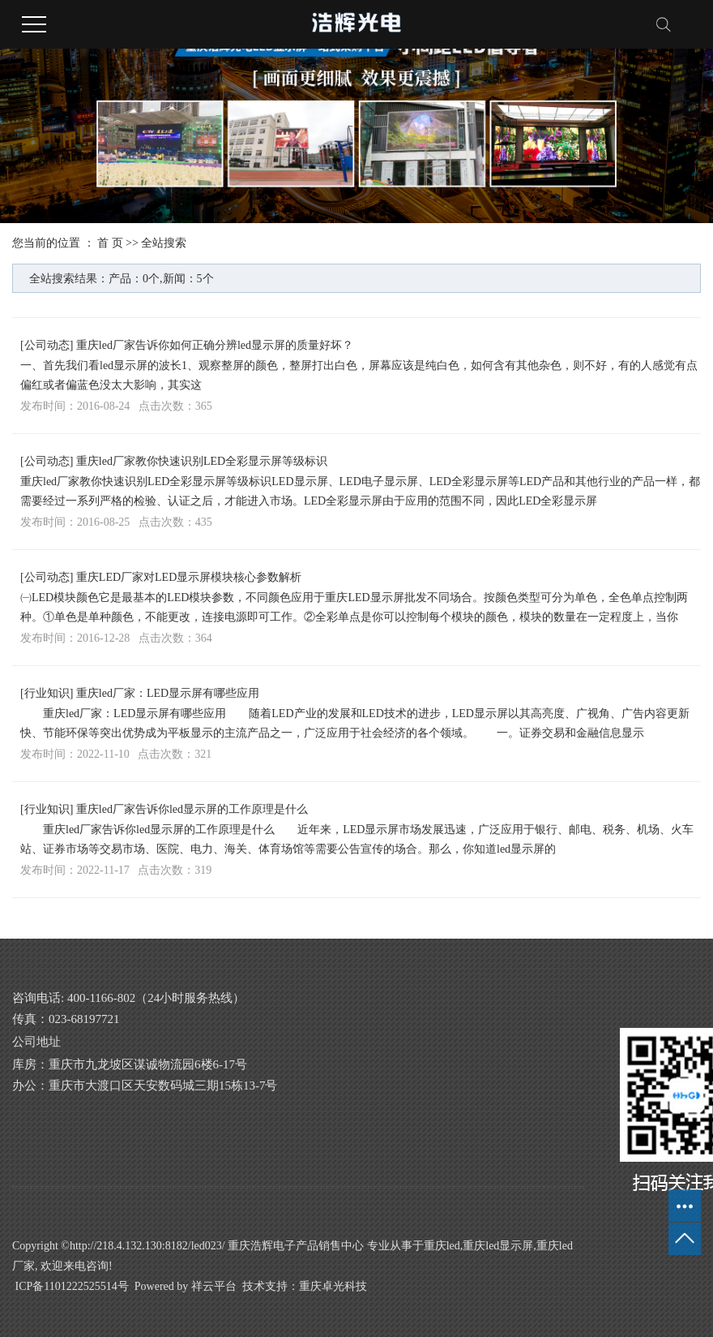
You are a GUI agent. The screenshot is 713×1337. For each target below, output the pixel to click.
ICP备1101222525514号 (72, 1286)
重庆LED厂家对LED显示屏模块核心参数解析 (188, 577)
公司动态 (47, 345)
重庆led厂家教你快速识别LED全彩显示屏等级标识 (201, 461)
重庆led (442, 1246)
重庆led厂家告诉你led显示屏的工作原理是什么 (192, 809)
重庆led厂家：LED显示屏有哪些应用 (167, 693)
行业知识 (47, 693)
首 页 (110, 243)
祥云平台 (214, 1286)
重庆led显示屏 (498, 1246)
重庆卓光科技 (333, 1286)
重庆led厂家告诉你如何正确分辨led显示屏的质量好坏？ (214, 345)
